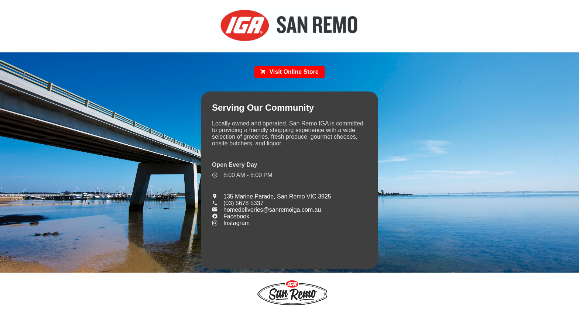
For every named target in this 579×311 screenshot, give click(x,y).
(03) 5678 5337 (238, 203)
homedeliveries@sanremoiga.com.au (266, 210)
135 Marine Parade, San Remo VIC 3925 (271, 196)
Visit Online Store (289, 72)
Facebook (230, 216)
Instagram (231, 223)
